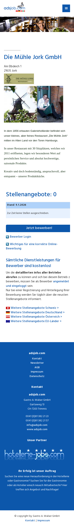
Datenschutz (37, 376)
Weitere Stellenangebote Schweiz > (35, 308)
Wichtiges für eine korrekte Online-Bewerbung (32, 247)
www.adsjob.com (37, 430)
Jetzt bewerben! (39, 228)
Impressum (37, 372)
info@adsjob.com (37, 425)
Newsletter (37, 363)
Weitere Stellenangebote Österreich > (36, 317)
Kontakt (37, 358)
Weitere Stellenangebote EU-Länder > (36, 321)
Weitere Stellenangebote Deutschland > (38, 313)
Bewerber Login (18, 237)
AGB (37, 367)
